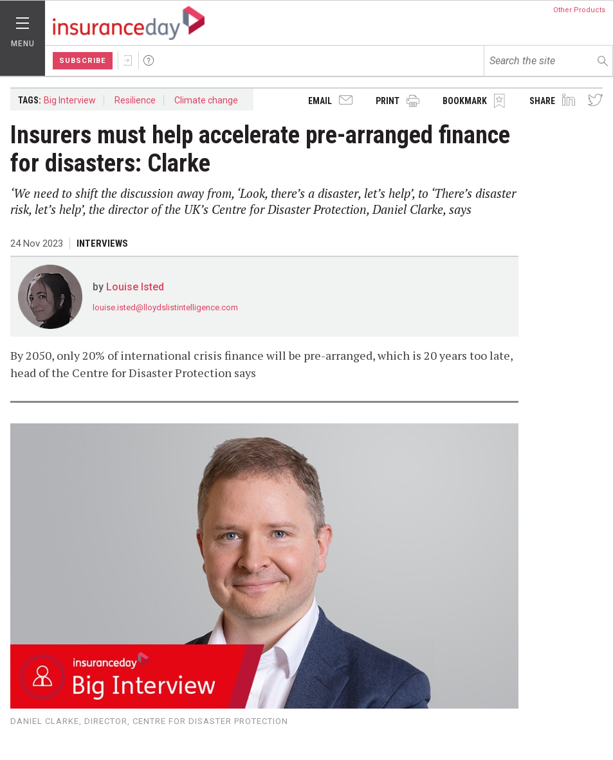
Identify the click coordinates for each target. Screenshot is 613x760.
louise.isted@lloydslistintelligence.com (165, 307)
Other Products (579, 10)
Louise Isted (135, 287)
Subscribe (82, 61)
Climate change (206, 100)
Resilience (135, 100)
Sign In (128, 60)
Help (148, 60)
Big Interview (70, 100)
